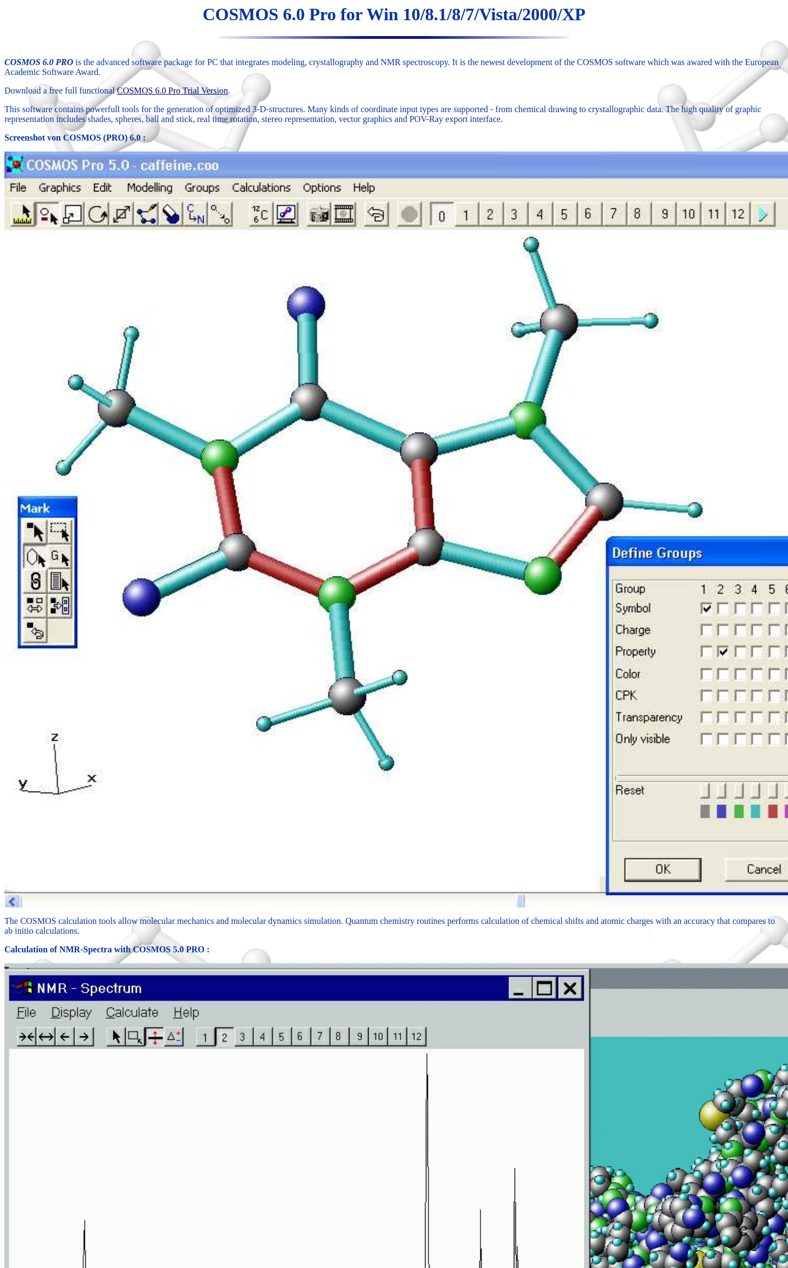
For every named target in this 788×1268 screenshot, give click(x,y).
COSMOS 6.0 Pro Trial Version (172, 90)
